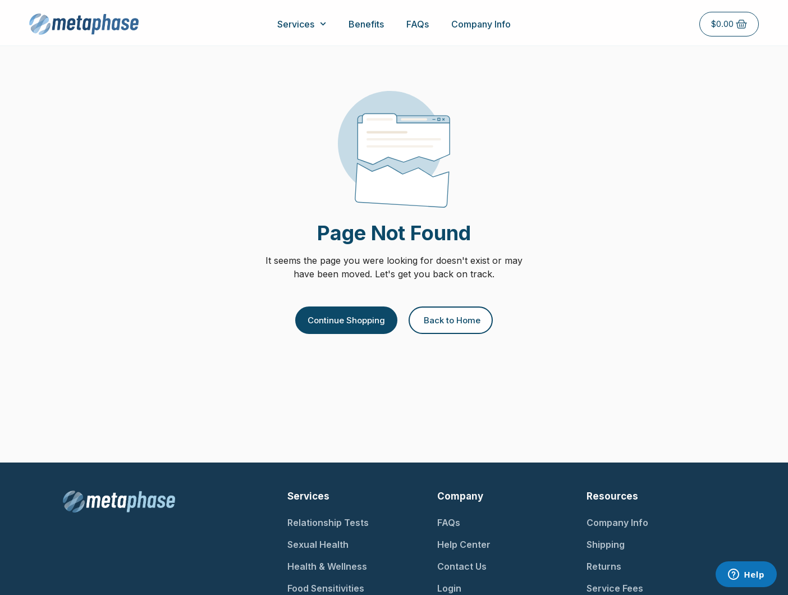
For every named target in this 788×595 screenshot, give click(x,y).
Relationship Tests (328, 522)
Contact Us (462, 566)
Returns (604, 566)
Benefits (366, 24)
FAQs (417, 24)
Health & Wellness (327, 566)
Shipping (606, 544)
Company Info (481, 24)
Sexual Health (318, 544)
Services (301, 24)
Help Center (464, 544)
